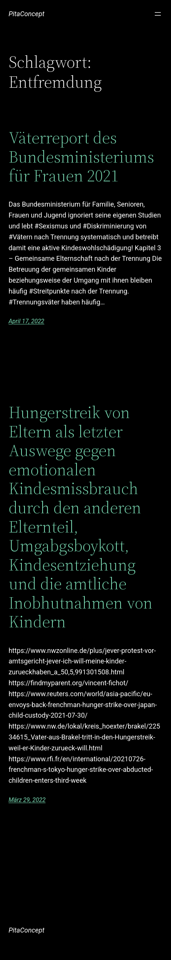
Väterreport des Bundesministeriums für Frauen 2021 (81, 157)
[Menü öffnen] (157, 13)
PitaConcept (26, 14)
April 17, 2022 (26, 321)
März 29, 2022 (27, 799)
